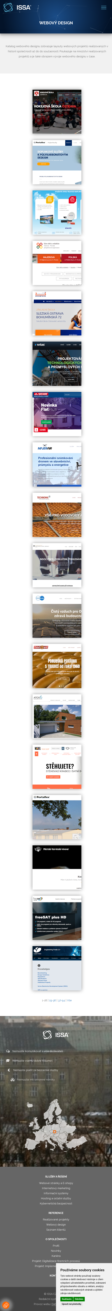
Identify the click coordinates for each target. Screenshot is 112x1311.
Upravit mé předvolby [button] (71, 1304)
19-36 (52, 1000)
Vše (69, 1000)
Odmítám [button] (79, 1299)
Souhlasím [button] (67, 1299)
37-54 (61, 1000)
